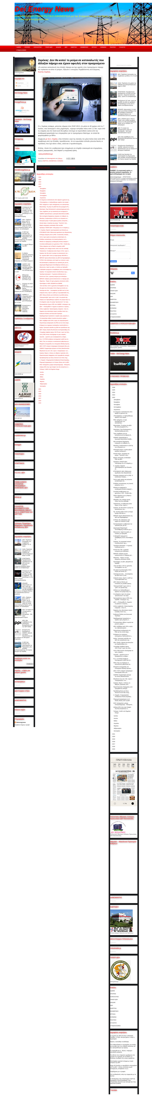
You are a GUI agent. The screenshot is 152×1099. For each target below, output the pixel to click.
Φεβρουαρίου (43, 383)
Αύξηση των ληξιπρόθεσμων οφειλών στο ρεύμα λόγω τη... (55, 299)
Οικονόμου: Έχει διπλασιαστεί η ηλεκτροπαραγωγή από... (55, 209)
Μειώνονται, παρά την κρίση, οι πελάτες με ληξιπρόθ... (54, 267)
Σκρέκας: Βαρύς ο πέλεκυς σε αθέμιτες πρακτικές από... (54, 353)
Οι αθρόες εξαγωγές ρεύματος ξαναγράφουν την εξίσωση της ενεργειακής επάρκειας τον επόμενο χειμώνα (24, 257)
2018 (40, 396)
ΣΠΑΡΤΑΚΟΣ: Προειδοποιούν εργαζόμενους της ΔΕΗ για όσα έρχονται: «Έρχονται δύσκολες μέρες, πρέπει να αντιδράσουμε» (23, 563)
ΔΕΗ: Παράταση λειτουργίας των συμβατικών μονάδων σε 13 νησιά (27, 543)
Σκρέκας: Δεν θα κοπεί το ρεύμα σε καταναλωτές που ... (54, 253)
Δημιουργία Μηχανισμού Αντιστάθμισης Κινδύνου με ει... (54, 265)
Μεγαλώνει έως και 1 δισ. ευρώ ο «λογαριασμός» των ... (54, 350)
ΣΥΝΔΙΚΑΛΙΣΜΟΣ (21, 50)
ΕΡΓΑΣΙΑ (94, 47)
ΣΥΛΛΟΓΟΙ (122, 47)
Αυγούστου (43, 197)
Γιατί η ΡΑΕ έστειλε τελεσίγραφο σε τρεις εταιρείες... (53, 334)
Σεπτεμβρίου (43, 195)
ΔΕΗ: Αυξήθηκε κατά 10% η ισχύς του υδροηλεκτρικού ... (54, 320)
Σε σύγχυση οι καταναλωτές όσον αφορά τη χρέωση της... (55, 199)
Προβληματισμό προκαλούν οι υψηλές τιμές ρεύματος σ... (55, 316)
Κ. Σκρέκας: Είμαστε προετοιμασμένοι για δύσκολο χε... (54, 230)
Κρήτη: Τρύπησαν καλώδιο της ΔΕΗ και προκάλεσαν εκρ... (55, 327)
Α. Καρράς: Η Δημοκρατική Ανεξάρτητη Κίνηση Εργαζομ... (55, 360)
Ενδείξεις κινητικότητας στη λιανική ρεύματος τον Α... (53, 239)
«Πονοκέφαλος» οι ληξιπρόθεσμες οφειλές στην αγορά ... (55, 202)
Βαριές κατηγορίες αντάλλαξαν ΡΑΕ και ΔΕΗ (51, 225)
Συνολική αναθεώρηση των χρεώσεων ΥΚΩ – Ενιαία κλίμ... (55, 244)
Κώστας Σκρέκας (44, 72)
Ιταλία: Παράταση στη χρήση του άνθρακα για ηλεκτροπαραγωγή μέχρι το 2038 (27, 552)
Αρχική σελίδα (70, 168)
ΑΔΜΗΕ (18, 47)
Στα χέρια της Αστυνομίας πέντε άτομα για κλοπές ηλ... (54, 288)
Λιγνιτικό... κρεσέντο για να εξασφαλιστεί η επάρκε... (53, 337)
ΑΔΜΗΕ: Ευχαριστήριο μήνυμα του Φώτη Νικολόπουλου (54, 348)
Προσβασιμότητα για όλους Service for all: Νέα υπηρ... (54, 357)
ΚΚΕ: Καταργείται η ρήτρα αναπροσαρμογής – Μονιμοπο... (55, 364)
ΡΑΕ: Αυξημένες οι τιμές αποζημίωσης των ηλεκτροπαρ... (55, 204)
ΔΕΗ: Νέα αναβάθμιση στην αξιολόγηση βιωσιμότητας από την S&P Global (27, 623)
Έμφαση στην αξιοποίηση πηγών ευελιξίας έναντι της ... (54, 311)
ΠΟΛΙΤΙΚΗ (113, 47)
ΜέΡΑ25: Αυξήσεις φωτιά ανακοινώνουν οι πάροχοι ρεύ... (55, 278)
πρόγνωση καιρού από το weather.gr (124, 65)
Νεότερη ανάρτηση (44, 168)
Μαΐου (42, 377)
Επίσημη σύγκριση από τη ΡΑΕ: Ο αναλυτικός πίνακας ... (55, 234)
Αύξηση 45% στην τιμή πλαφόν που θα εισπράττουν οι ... (55, 367)
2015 (40, 403)
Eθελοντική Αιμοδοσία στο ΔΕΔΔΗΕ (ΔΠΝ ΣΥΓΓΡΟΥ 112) (26, 277)
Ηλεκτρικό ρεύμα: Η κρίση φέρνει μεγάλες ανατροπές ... (54, 220)
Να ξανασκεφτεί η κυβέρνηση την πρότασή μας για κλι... (54, 262)
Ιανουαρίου (43, 386)
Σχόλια (18, 86)
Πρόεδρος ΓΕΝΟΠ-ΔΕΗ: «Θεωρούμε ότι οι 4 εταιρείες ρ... (55, 227)
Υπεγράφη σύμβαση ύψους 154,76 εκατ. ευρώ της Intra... (55, 332)
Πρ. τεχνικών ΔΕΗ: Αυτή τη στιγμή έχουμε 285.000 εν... (54, 255)
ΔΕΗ (66, 47)
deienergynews (21, 722)
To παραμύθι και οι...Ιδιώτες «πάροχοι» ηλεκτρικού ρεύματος (121, 1051)
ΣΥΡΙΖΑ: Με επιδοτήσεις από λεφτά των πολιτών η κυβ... (54, 260)
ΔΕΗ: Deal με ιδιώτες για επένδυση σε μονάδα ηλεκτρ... (54, 295)
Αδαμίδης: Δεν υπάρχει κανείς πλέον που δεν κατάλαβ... (54, 248)
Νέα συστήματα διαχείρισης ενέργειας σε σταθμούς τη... (54, 216)
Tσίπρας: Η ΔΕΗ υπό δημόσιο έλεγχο (49, 369)
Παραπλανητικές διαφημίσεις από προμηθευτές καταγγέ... (55, 355)
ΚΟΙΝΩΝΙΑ (103, 47)
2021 (40, 389)
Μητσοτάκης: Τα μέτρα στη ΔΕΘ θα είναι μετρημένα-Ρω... (55, 206)
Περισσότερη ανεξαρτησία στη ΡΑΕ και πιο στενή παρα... (54, 322)
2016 (40, 400)
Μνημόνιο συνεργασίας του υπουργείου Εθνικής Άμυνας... (55, 343)
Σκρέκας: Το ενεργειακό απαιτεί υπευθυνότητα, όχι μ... (54, 271)
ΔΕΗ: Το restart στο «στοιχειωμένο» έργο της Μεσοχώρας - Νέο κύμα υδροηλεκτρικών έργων (24, 613)
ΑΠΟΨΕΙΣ (27, 47)
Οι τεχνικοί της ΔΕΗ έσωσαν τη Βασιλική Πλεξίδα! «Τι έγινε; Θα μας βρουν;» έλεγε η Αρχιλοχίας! (122, 1037)
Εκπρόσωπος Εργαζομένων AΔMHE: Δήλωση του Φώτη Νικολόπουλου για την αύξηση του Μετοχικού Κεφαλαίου (23, 634)
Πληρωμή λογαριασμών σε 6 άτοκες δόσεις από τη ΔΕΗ (54, 362)
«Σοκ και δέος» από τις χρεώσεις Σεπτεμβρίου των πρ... (54, 285)
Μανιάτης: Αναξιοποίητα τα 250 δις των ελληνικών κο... (54, 218)
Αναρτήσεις (20, 83)
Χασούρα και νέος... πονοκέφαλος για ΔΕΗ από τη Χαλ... (54, 290)
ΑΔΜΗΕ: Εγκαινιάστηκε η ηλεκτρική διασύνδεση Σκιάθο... (55, 213)
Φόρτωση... (18, 96)
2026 (40, 177)
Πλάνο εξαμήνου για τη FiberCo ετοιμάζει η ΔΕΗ (52, 246)
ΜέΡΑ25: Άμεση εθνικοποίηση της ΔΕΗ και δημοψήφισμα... (55, 258)
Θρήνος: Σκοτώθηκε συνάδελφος (119, 1041)
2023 (40, 184)
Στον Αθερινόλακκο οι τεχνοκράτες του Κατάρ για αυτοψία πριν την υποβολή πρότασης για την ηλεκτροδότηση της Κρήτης (123, 1046)
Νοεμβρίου (43, 191)
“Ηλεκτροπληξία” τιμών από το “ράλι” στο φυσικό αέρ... (54, 297)
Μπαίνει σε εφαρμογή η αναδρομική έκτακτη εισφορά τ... (54, 241)
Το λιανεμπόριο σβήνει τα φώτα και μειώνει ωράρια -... (54, 318)
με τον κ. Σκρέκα (51, 139)
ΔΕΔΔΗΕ (58, 47)
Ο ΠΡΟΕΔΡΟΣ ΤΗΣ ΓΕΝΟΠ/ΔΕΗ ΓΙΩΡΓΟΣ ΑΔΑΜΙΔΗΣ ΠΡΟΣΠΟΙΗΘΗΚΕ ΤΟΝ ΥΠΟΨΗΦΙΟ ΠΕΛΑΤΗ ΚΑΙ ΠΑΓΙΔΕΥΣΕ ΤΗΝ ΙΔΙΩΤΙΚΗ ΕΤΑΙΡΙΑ (123, 1081)
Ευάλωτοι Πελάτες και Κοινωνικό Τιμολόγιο (51, 313)
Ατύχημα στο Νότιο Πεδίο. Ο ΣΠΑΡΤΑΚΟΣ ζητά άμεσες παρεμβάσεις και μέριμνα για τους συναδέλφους (24, 287)
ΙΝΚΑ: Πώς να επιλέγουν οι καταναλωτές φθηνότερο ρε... (54, 341)
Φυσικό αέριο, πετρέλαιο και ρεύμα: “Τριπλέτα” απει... (54, 223)
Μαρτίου (42, 381)
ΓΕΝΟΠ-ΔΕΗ (48, 47)
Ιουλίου (42, 372)
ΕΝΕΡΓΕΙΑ (74, 47)
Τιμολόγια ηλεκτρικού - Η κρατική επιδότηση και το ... (53, 274)
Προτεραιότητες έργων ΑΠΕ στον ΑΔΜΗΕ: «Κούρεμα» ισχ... (55, 304)
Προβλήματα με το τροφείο (117, 1071)
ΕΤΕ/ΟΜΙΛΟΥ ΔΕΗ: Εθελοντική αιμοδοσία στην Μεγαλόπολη (56, 232)
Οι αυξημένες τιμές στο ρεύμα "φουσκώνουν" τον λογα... (54, 302)
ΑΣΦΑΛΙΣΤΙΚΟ (38, 47)
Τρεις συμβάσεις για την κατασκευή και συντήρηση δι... (54, 211)
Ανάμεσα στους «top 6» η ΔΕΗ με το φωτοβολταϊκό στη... (55, 292)
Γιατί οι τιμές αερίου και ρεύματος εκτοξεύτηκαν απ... (53, 237)
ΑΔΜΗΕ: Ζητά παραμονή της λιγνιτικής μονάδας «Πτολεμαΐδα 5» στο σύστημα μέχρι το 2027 (24, 267)
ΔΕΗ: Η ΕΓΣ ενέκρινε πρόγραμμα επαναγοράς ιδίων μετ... (55, 346)
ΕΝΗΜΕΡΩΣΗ (84, 47)
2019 (40, 393)
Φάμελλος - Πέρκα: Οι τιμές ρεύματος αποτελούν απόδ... (54, 281)
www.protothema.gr (45, 154)
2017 (40, 398)
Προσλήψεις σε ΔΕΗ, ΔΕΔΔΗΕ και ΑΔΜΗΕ (51, 283)
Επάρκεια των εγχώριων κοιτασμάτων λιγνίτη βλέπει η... (54, 325)
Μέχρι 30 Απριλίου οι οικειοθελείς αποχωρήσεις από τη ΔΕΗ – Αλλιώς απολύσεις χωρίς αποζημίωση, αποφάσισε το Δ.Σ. (123, 1067)
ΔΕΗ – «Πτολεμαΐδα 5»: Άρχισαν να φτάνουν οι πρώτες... (55, 306)
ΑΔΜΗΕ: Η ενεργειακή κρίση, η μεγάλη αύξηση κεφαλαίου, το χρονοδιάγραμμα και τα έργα (24, 298)
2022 (40, 186)
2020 (40, 391)
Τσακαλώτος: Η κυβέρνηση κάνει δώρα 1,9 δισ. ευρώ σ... (54, 251)
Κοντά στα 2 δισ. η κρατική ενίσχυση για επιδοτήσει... (54, 276)
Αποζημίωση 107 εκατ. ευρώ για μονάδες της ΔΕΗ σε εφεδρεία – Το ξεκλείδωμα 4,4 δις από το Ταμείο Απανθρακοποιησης (24, 211)
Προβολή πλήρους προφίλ (22, 725)
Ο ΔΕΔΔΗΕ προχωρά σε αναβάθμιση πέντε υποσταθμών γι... (56, 269)
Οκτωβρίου (43, 193)
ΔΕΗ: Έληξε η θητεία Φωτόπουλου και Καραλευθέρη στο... (55, 329)
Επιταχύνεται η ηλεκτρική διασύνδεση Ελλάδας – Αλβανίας (26, 308)
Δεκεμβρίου (43, 188)
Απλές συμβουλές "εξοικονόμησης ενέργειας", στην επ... (54, 309)
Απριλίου (42, 379)
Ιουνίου (42, 374)
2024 (40, 182)
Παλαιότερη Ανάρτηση (99, 168)
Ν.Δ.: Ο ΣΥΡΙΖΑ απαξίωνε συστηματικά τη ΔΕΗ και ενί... (54, 339)
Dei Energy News (44, 9)
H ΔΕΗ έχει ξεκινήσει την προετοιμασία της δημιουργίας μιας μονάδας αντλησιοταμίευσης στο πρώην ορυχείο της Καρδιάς (23, 236)
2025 (40, 179)
